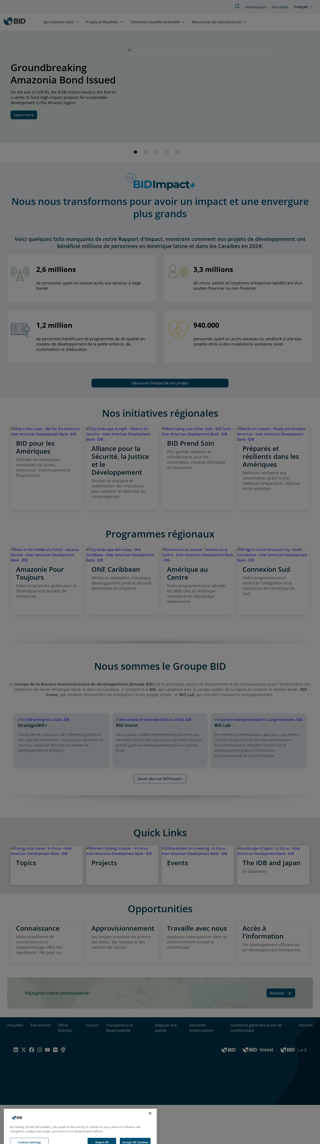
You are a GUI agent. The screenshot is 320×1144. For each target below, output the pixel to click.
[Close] (150, 1122)
